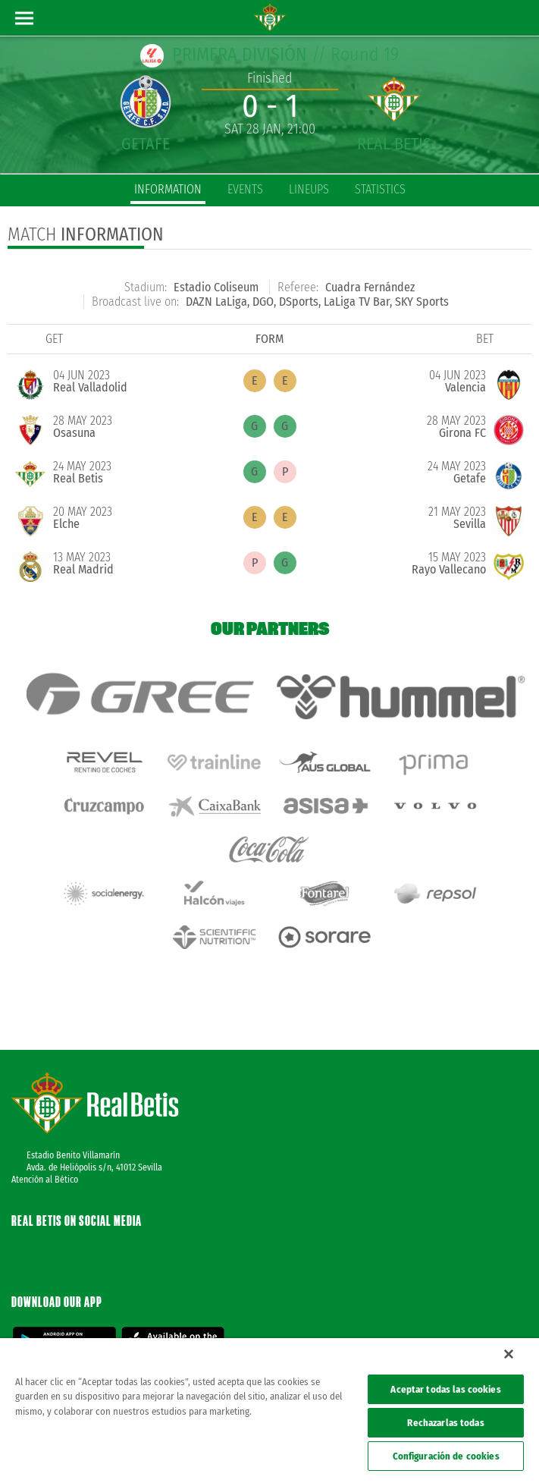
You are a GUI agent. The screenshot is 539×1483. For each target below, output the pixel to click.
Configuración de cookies (446, 1456)
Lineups (309, 189)
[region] (269, 1410)
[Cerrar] (508, 1354)
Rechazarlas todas (445, 1422)
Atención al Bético (44, 1129)
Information (168, 189)
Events (245, 189)
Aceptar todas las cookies (445, 1389)
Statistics (380, 189)
